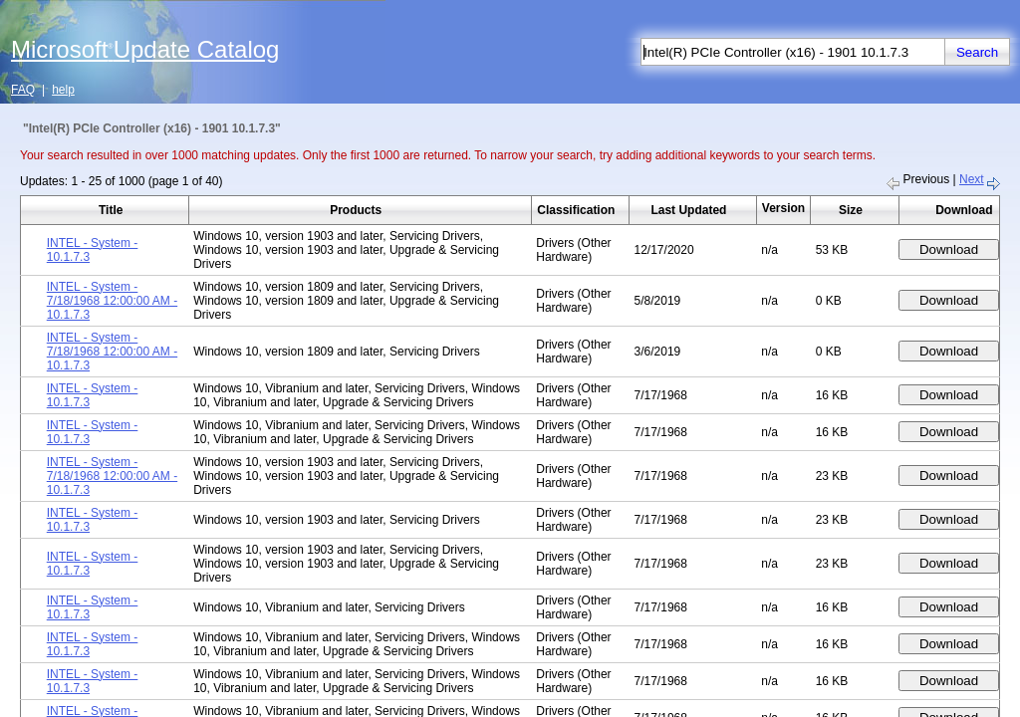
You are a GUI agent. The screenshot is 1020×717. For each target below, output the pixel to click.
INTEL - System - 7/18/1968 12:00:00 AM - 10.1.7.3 (112, 301)
